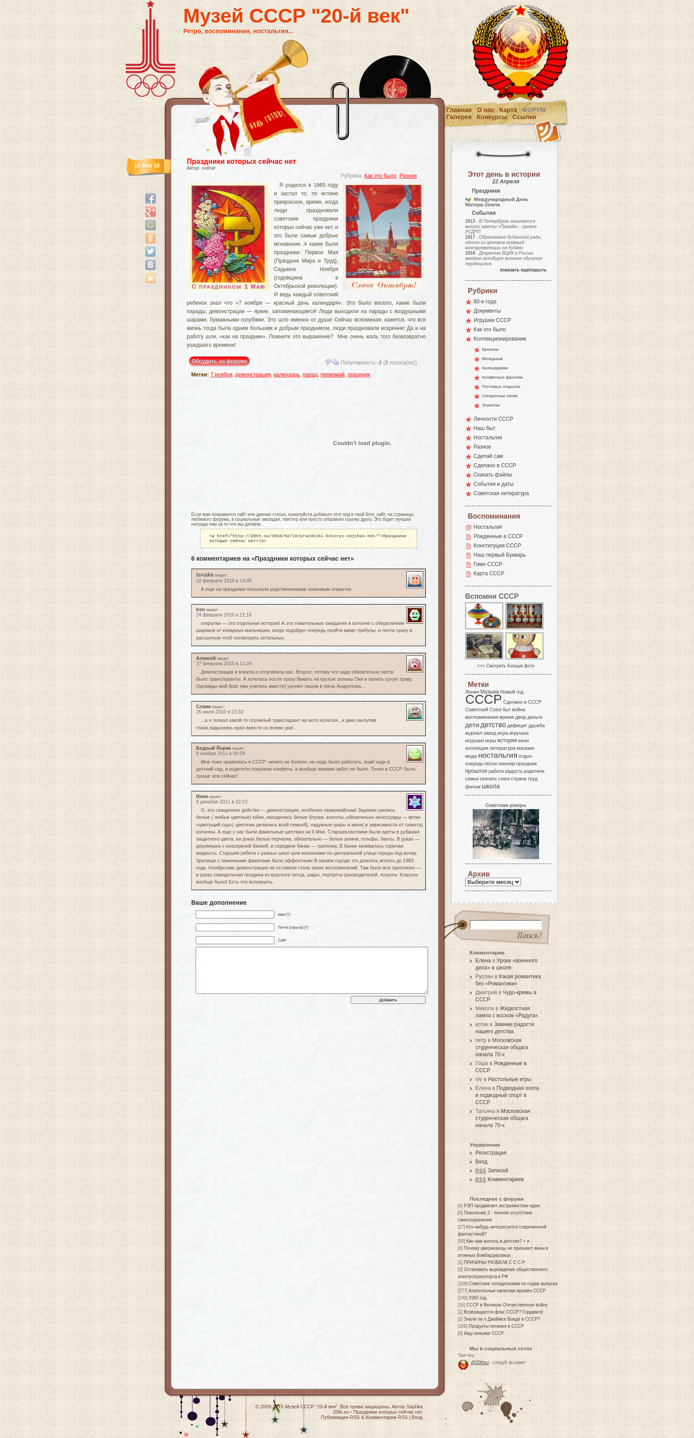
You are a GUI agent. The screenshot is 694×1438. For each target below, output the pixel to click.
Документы (487, 311)
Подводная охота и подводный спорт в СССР (507, 1095)
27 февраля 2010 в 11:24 (224, 665)
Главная (459, 109)
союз (503, 778)
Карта (508, 109)
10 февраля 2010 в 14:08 (224, 582)
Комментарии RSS (387, 1417)
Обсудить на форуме (219, 361)
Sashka (414, 1406)
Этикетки (491, 405)
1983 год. (478, 1297)
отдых (525, 756)
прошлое (476, 771)
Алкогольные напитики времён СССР (507, 1290)
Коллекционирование (500, 339)
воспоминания (481, 717)
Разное (408, 176)
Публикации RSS (340, 1417)
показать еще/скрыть (523, 269)
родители (534, 771)
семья (471, 778)
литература (503, 748)
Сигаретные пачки (500, 395)
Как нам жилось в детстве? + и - (499, 1241)
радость (514, 771)
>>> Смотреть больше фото (506, 665)
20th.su (341, 1412)
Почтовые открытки (501, 386)
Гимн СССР (488, 564)
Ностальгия (488, 437)
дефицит (517, 725)
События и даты (493, 484)
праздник (358, 375)
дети (472, 725)
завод (490, 733)
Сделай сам (488, 456)
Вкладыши (492, 358)
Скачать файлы (493, 475)
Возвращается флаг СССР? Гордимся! (503, 1312)
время (507, 717)
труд (532, 778)
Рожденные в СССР (498, 536)
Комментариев (499, 1179)
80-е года (485, 301)
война (518, 709)
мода (471, 756)
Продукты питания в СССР (496, 1326)
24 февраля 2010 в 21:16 (224, 616)
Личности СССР (493, 419)
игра (502, 733)
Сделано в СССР (495, 465)
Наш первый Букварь (500, 555)
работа (496, 771)
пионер (506, 763)
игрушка (519, 733)
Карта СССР (489, 573)
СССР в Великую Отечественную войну (506, 1304)
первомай (332, 375)
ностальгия (497, 755)
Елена (483, 960)
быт (506, 709)
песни (490, 763)
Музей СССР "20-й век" (296, 15)
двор (520, 717)
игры (490, 740)
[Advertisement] (243, 443)
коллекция (476, 748)
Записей (491, 1170)
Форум (533, 109)
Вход (481, 1162)
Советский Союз (483, 709)
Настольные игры (509, 1079)
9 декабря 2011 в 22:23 (221, 803)
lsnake (205, 576)
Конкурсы (492, 116)
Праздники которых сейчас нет (241, 161)
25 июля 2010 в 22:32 (219, 713)
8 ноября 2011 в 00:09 (220, 755)
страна (518, 778)
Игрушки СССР (492, 320)
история (507, 740)
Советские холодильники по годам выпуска (513, 1283)
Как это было (380, 176)
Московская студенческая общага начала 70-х (501, 1047)
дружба (536, 725)
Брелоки (490, 349)
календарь (287, 375)
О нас (485, 109)
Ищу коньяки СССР (484, 1333)
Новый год (511, 691)
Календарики (495, 367)
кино (523, 740)
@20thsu (480, 1362)
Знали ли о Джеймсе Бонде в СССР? (502, 1319)
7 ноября (221, 375)
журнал (473, 733)
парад (310, 375)
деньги (535, 717)
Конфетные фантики (502, 377)
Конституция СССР (497, 546)
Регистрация (490, 1153)
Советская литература (501, 493)
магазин (525, 748)
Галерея (459, 116)
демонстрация (253, 375)
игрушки (474, 740)
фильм (473, 786)
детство (493, 725)
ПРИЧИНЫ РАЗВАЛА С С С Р (494, 1262)
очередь (474, 763)
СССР (483, 699)
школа (491, 786)
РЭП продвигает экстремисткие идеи (502, 1205)
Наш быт (484, 428)
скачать (488, 778)
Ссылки (524, 116)
